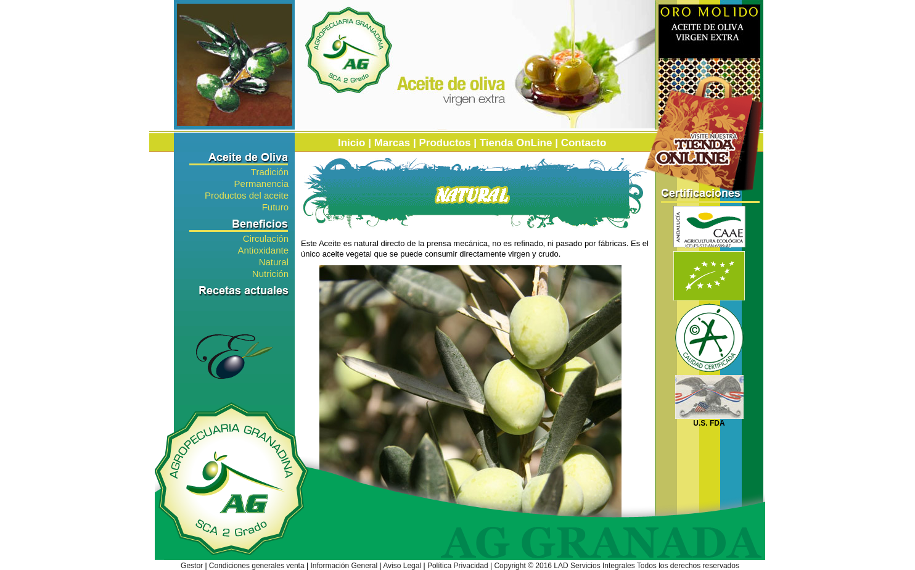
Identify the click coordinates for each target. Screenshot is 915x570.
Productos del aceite (247, 194)
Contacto (584, 143)
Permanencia (261, 183)
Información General (343, 565)
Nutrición (270, 273)
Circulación (266, 237)
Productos (444, 143)
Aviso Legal (402, 565)
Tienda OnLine (516, 143)
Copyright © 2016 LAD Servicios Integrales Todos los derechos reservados (616, 565)
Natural (274, 261)
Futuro (275, 206)
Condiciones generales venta (257, 565)
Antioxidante (263, 249)
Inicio (351, 143)
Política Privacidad (457, 565)
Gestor (192, 565)
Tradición (270, 171)
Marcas (392, 143)
